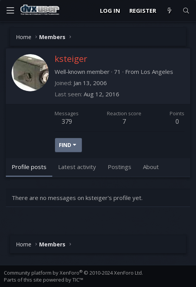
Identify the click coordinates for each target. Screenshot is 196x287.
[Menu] (10, 10)
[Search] (186, 11)
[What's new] (169, 11)
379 (67, 121)
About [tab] (151, 167)
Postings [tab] (119, 167)
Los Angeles (157, 71)
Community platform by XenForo (73, 272)
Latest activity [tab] (77, 167)
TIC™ (77, 279)
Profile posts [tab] (29, 167)
